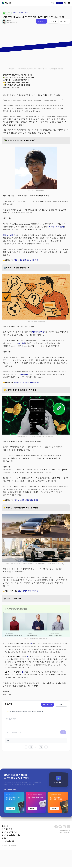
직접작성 (61, 705)
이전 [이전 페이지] (31, 747)
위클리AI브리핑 (6, 13)
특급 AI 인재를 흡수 (10, 235)
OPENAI (14, 13)
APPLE (21, 13)
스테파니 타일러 (24, 374)
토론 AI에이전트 (47, 705)
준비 (31, 644)
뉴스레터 (21, 343)
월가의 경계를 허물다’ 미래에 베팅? (26, 500)
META (26, 13)
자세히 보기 (11, 854)
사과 (27, 656)
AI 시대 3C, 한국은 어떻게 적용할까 (26, 382)
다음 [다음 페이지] (41, 747)
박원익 (9, 21)
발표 (23, 672)
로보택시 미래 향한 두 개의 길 (28, 591)
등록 (63, 732)
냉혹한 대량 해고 (38, 332)
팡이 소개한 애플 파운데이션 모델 (26, 260)
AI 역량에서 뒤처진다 (56, 227)
